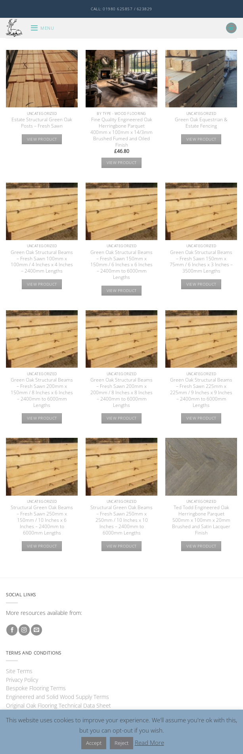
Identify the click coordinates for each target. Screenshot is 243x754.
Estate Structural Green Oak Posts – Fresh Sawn (41, 122)
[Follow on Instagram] (24, 630)
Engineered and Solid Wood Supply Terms (57, 697)
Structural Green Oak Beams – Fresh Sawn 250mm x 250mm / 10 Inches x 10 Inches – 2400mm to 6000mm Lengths (121, 520)
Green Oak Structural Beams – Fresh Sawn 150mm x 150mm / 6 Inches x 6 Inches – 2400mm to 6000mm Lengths (121, 265)
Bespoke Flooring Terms (36, 688)
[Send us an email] (36, 630)
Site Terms (19, 671)
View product (42, 139)
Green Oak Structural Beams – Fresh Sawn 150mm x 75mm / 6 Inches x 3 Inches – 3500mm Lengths (201, 262)
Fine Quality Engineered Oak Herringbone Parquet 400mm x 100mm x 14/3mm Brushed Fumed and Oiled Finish (121, 132)
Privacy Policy (22, 679)
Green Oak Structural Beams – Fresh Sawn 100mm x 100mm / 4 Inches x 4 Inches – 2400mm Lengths (42, 262)
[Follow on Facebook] (11, 630)
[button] (42, 28)
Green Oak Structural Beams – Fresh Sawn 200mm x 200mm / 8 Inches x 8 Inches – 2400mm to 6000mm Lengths (121, 392)
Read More (149, 742)
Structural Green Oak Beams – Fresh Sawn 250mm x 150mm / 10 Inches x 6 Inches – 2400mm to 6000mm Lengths (42, 520)
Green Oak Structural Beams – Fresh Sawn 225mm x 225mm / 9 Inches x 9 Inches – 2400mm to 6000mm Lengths (201, 392)
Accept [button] (93, 742)
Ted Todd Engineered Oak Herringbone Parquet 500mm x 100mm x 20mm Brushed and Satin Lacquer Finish (201, 520)
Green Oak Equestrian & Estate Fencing (201, 122)
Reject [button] (121, 742)
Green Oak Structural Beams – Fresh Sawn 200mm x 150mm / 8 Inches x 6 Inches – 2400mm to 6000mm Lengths (42, 392)
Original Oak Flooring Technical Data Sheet (58, 705)
